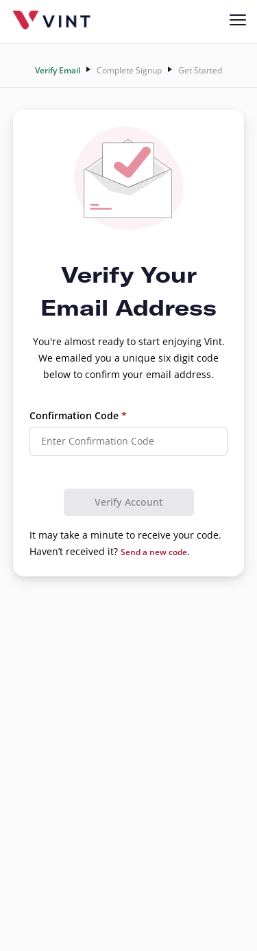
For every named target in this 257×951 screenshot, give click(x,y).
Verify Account (129, 501)
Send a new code (154, 552)
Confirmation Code (78, 415)
